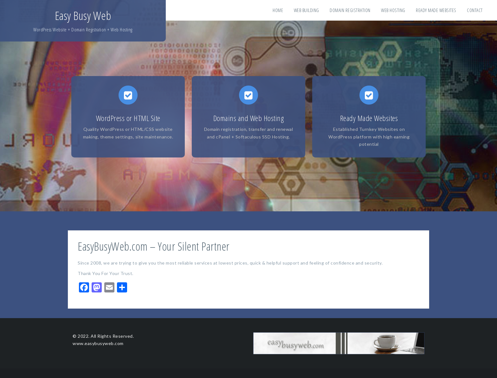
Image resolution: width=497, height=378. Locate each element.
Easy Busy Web (83, 15)
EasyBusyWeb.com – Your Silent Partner (153, 246)
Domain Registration (350, 10)
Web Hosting (393, 10)
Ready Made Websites (436, 10)
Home (278, 10)
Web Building (306, 10)
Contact (475, 10)
